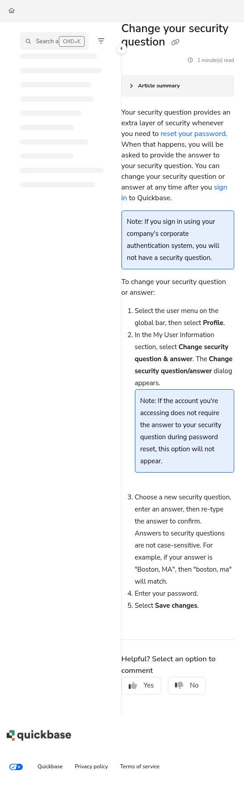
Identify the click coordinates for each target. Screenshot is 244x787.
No (187, 685)
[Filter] (101, 41)
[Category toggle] (121, 48)
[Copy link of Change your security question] (175, 43)
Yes (141, 685)
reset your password (193, 134)
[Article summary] (178, 86)
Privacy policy (91, 766)
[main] (178, 368)
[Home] (11, 11)
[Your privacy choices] (16, 767)
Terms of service (140, 766)
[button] (54, 41)
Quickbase (50, 766)
